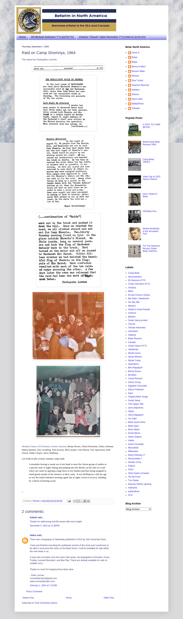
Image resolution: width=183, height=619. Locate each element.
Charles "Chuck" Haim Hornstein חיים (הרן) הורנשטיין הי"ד (112, 37)
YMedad (136, 108)
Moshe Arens (134, 353)
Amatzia (132, 287)
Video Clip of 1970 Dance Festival (151, 177)
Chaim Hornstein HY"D (139, 284)
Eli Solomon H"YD (136, 280)
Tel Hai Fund (134, 477)
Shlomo (135, 94)
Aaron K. (136, 52)
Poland (131, 466)
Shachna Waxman (140, 85)
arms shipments (135, 407)
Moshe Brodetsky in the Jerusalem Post (151, 231)
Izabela (33, 517)
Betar (130, 291)
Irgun (130, 393)
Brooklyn (132, 375)
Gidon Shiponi (135, 437)
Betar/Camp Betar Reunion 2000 (151, 143)
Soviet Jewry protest (137, 320)
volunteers (133, 331)
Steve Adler (137, 99)
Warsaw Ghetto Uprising (139, 484)
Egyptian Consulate (137, 386)
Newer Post (28, 598)
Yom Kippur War (136, 404)
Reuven (135, 76)
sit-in (130, 495)
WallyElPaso (138, 103)
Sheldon (136, 90)
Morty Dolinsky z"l (136, 455)
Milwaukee (133, 451)
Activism (132, 313)
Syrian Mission (135, 356)
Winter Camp (134, 360)
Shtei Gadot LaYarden (138, 473)
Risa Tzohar (137, 80)
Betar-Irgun (133, 426)
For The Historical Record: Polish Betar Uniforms (151, 248)
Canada (132, 342)
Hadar (131, 440)
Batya (134, 57)
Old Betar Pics (150, 211)
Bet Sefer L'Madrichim (138, 298)
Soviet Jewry (134, 400)
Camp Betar (134, 273)
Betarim (131, 316)
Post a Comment (34, 591)
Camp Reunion (135, 378)
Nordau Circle (134, 462)
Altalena (132, 335)
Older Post (109, 598)
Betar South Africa (136, 422)
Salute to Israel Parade (139, 309)
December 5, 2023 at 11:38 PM (44, 525)
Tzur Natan (133, 480)
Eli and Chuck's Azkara (139, 295)
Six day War (134, 302)
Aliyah (131, 411)
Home (22, 37)
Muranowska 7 (135, 458)
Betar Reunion (135, 338)
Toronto (131, 324)
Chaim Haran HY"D (137, 346)
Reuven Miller (138, 71)
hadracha (132, 487)
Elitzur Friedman (136, 389)
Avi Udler (132, 418)
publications (133, 491)
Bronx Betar (133, 429)
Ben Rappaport (135, 367)
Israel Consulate (136, 444)
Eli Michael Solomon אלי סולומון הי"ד (52, 37)
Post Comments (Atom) (46, 603)
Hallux (33, 535)
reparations (133, 364)
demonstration (135, 277)
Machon (132, 306)
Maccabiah (133, 447)
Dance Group (134, 382)
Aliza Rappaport (135, 415)
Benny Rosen (134, 371)
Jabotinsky (133, 349)
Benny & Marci (139, 66)
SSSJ (130, 469)
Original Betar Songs (138, 396)
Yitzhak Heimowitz (137, 327)
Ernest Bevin (134, 433)
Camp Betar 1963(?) (148, 160)
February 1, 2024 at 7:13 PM (43, 585)
